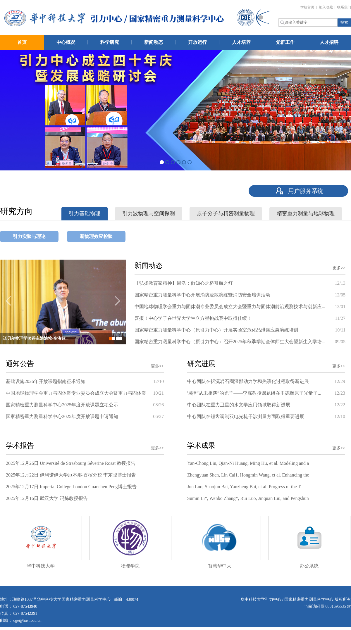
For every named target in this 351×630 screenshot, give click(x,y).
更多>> (339, 268)
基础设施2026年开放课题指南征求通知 (45, 381)
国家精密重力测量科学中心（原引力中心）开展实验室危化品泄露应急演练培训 (216, 329)
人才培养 (241, 42)
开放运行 (197, 42)
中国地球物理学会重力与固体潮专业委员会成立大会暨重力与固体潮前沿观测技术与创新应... (230, 306)
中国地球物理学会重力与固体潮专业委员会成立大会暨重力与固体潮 (76, 393)
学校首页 (307, 7)
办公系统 (309, 565)
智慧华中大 (219, 565)
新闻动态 (153, 42)
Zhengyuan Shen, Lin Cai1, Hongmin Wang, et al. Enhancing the (248, 474)
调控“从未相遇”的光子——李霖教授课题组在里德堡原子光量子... (254, 393)
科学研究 (109, 42)
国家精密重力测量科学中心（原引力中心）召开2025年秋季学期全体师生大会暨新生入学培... (230, 341)
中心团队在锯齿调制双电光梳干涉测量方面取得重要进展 (245, 416)
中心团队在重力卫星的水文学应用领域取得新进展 (238, 404)
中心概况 (65, 42)
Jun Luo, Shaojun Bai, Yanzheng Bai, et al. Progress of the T (244, 486)
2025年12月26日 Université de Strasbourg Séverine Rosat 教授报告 (70, 463)
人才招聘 (329, 42)
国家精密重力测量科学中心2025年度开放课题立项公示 (62, 404)
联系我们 (344, 7)
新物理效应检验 (96, 236)
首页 (22, 42)
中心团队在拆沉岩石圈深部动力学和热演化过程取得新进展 (248, 381)
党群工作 (285, 42)
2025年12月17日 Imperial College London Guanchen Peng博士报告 (71, 486)
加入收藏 (326, 7)
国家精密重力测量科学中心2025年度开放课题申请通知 (62, 416)
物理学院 (130, 565)
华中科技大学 (41, 565)
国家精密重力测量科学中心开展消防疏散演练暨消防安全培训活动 (202, 294)
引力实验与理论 (29, 236)
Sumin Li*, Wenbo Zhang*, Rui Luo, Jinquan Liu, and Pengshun (248, 498)
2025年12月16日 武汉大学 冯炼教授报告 (47, 498)
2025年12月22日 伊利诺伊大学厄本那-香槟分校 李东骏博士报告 (71, 474)
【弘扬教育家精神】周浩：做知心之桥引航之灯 (184, 283)
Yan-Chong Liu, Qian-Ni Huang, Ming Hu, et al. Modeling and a (248, 463)
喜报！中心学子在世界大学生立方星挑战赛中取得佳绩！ (193, 318)
